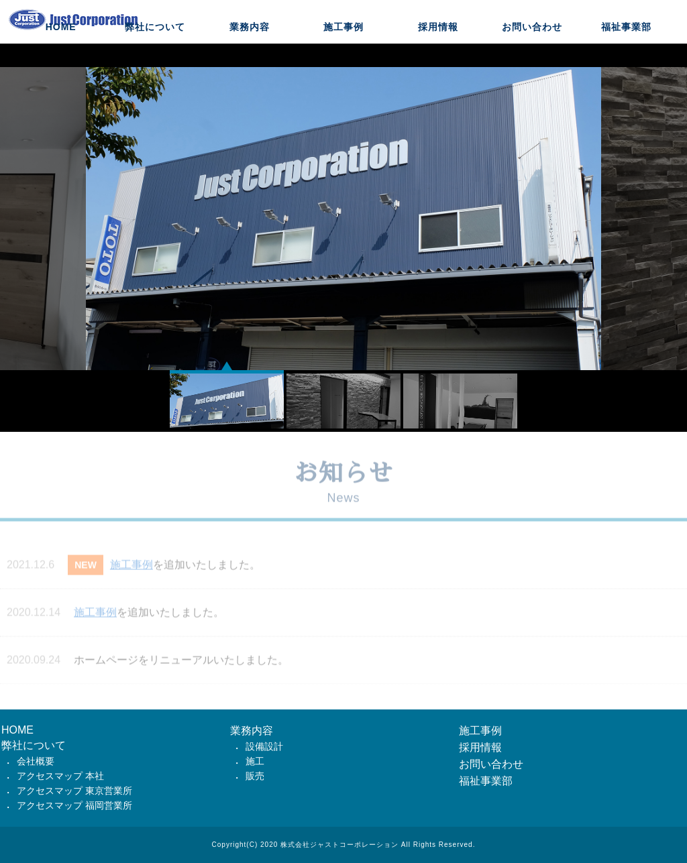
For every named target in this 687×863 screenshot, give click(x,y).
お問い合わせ (532, 57)
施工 (255, 761)
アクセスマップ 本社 (60, 775)
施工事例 (343, 57)
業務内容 (249, 57)
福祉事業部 (626, 57)
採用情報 (438, 57)
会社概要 (35, 761)
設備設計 (264, 746)
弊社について (155, 57)
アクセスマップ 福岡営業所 (74, 805)
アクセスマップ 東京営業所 (74, 790)
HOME (61, 57)
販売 (255, 775)
